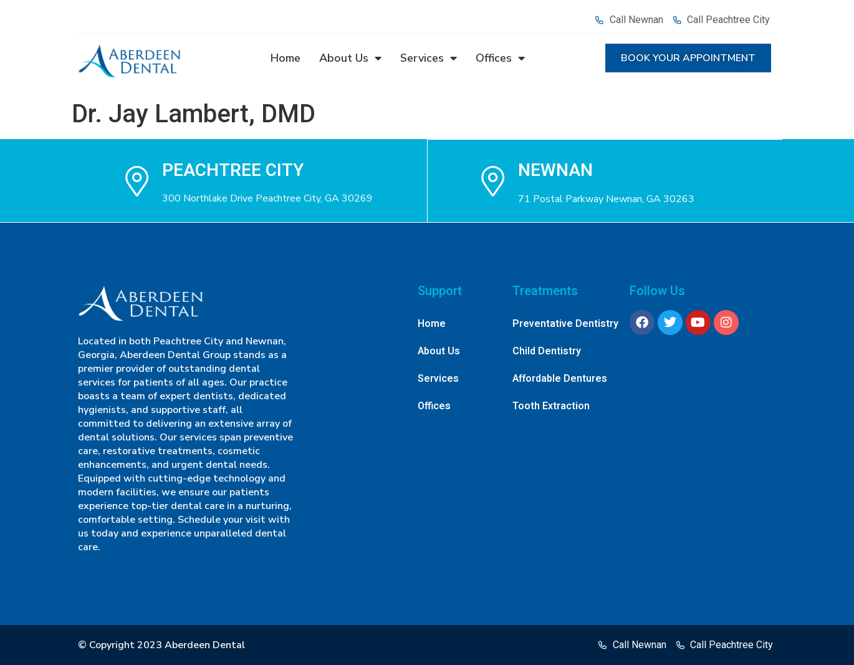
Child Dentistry (546, 351)
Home (285, 58)
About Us (350, 58)
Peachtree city (233, 170)
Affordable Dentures (559, 378)
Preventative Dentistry (565, 323)
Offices (500, 58)
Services (428, 58)
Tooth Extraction (551, 406)
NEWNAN (556, 170)
